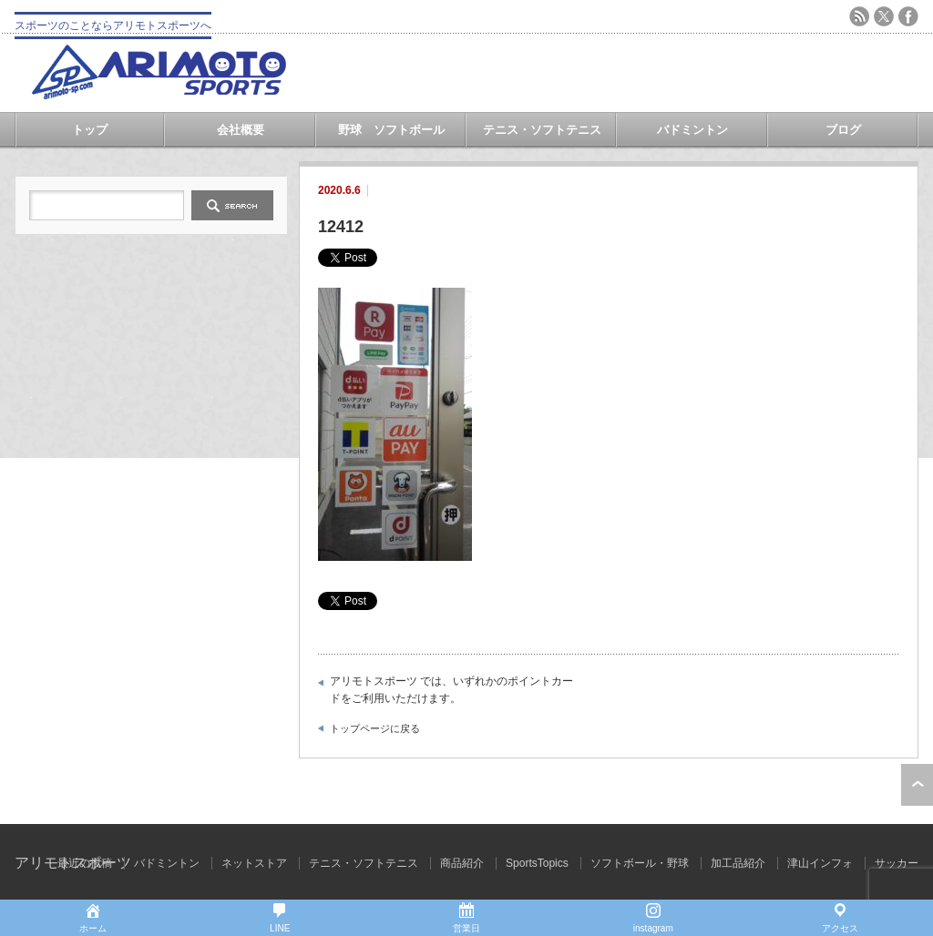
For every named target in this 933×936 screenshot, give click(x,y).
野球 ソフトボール (391, 130)
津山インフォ (820, 863)
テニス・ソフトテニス (542, 130)
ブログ (843, 130)
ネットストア (254, 863)
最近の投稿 (84, 863)
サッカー (896, 863)
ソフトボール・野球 (639, 863)
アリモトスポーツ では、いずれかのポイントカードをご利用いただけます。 (451, 690)
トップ (90, 130)
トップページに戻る (375, 728)
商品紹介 (462, 863)
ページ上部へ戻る (917, 785)
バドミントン (692, 130)
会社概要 (240, 130)
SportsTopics (537, 863)
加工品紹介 (738, 863)
